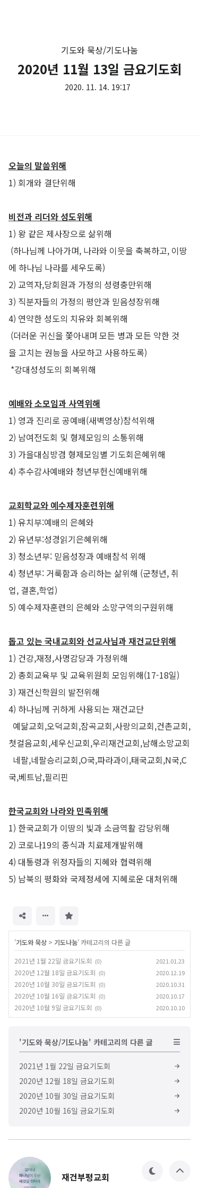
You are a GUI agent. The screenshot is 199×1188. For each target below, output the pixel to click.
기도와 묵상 (31, 942)
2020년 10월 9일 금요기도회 (53, 1007)
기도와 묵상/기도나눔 (99, 50)
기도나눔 (65, 942)
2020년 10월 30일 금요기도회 (55, 983)
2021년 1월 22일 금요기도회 (53, 960)
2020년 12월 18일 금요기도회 (55, 972)
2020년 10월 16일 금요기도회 (55, 995)
